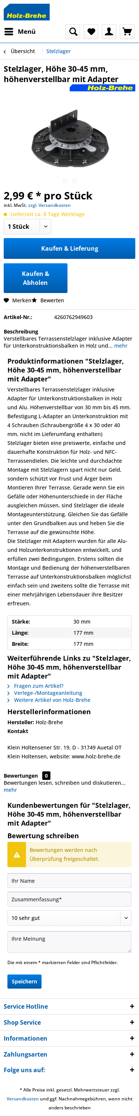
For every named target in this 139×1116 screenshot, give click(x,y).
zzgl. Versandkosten (49, 205)
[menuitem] (19, 31)
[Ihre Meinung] (69, 942)
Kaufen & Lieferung (69, 248)
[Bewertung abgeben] (69, 918)
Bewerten (48, 300)
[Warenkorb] (127, 31)
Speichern (24, 981)
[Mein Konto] (109, 31)
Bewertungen (21, 775)
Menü (20, 31)
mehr (120, 345)
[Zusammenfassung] (69, 899)
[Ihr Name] (69, 880)
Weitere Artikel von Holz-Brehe (48, 699)
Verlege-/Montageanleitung (44, 692)
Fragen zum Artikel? (35, 685)
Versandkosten (23, 1099)
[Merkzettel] (90, 31)
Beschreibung (21, 331)
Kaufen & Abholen (35, 278)
